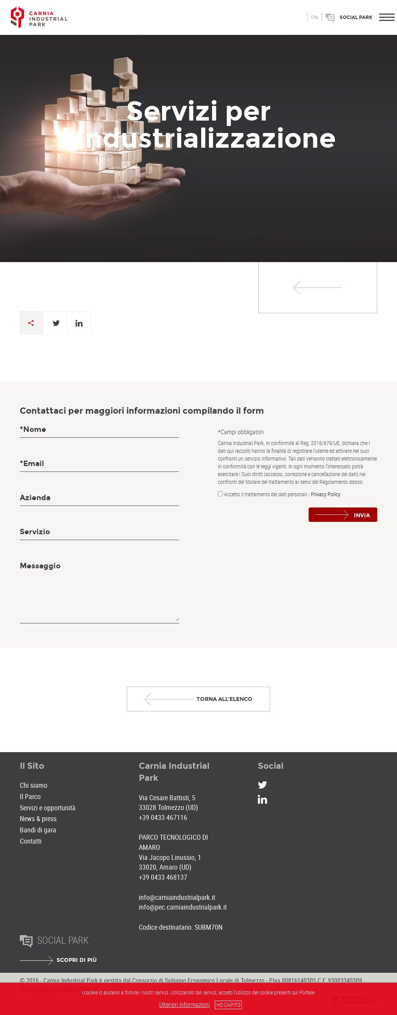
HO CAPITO (228, 1004)
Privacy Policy (325, 494)
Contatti (30, 841)
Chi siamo (33, 785)
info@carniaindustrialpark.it (177, 897)
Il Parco (30, 796)
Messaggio (40, 565)
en (314, 17)
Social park (356, 17)
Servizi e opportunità (48, 807)
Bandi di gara (38, 829)
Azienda (35, 497)
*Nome (33, 429)
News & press (38, 818)
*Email (32, 463)
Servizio (35, 531)
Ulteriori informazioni (184, 1004)
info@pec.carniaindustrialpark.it (183, 906)
